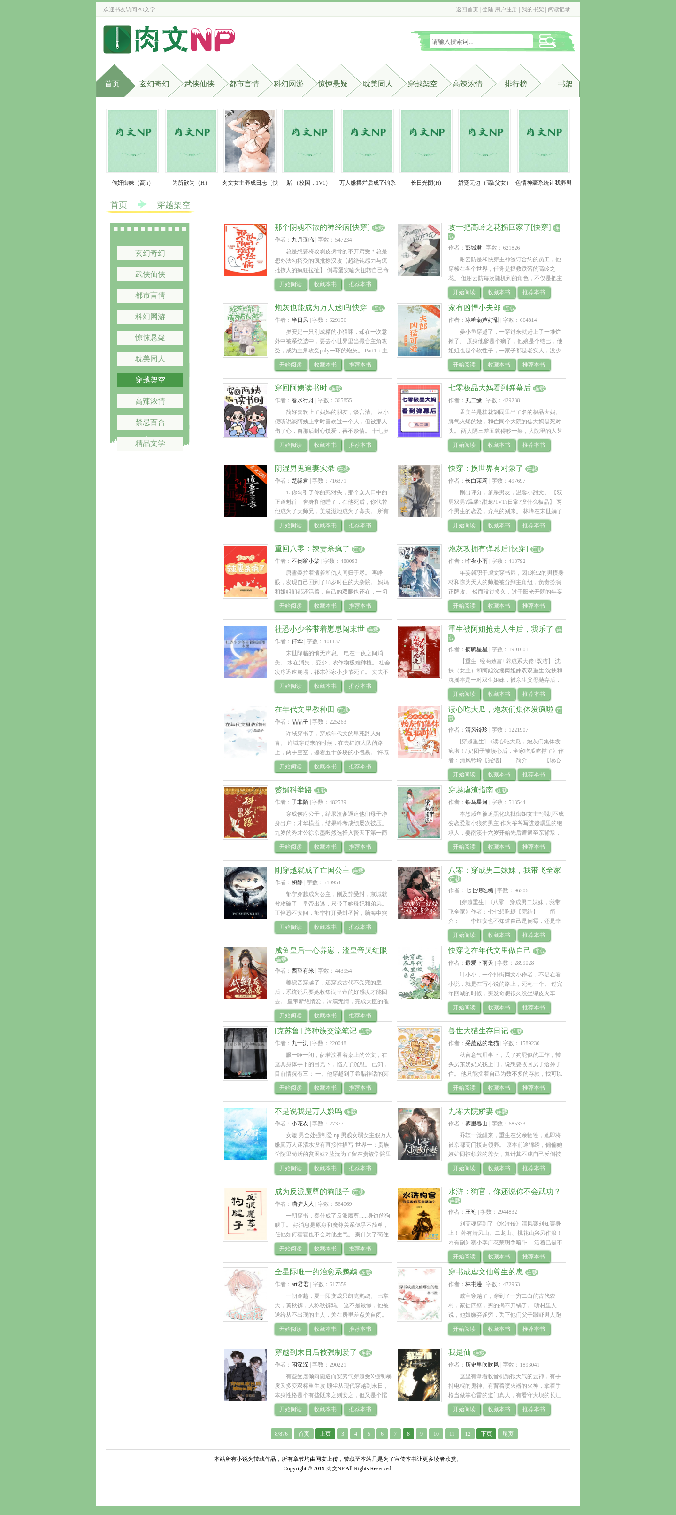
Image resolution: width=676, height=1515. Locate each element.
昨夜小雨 (476, 561)
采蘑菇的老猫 (482, 1043)
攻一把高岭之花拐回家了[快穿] (499, 227)
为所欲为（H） (191, 183)
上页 (325, 1433)
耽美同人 (378, 84)
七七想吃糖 (479, 890)
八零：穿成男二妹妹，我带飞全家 (504, 870)
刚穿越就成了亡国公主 (312, 870)
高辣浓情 (468, 84)
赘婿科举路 (293, 790)
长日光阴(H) (426, 183)
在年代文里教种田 (305, 709)
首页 (112, 84)
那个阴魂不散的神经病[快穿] (322, 227)
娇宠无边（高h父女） (485, 183)
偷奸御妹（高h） (133, 183)
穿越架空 (422, 84)
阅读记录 (559, 9)
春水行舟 (303, 400)
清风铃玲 (476, 729)
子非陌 (300, 802)
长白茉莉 (476, 480)
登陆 (487, 9)
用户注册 (506, 9)
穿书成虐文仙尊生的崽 (485, 1272)
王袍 (470, 1212)
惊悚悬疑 (333, 84)
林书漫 (473, 1284)
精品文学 (150, 443)
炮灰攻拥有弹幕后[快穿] (488, 549)
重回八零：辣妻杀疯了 (312, 549)
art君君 (300, 1284)
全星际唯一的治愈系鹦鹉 (316, 1272)
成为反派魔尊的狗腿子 (312, 1191)
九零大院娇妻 (470, 1111)
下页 (486, 1433)
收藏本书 (325, 284)
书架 (565, 84)
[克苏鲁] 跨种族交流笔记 (316, 1031)
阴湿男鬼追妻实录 (305, 468)
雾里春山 (476, 1123)
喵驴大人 (303, 1204)
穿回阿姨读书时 (301, 388)
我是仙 (459, 1352)
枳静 (297, 882)
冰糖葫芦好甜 (482, 320)
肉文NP (335, 1468)
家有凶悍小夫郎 (474, 308)
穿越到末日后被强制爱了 (316, 1352)
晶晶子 (300, 721)
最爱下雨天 (479, 963)
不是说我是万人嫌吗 (308, 1111)
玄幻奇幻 (154, 84)
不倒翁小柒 (306, 561)
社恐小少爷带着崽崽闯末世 (320, 629)
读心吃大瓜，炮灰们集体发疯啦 (500, 709)
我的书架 (533, 9)
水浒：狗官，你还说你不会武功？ (504, 1191)
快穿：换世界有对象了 (485, 468)
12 (467, 1433)
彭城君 (473, 247)
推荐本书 (360, 284)
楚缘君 (300, 480)
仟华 (297, 641)
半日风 (300, 320)
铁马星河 (476, 802)
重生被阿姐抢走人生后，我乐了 (500, 629)
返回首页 (467, 9)
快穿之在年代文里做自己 (489, 950)
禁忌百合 (150, 422)
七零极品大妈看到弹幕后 (489, 388)
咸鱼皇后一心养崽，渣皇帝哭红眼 (331, 950)
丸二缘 (473, 400)
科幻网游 (289, 84)
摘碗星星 (476, 649)
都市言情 (244, 84)
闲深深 (300, 1364)
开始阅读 (290, 284)
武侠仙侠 (199, 84)
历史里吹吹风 (482, 1364)
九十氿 (300, 1043)
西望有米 (303, 971)
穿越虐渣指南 (470, 790)
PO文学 (146, 9)
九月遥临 (303, 239)
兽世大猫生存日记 (478, 1031)
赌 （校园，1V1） (308, 183)
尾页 (508, 1433)
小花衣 (300, 1123)
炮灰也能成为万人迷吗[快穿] (322, 308)
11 (452, 1433)
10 (436, 1433)
